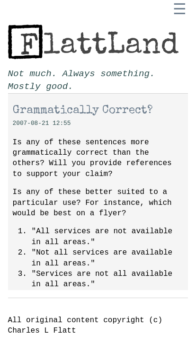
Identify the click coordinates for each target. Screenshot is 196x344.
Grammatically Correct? (83, 110)
